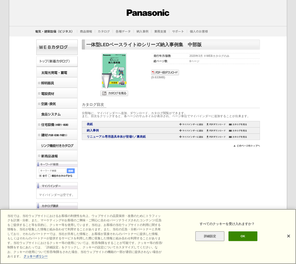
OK (242, 236)
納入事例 (93, 130)
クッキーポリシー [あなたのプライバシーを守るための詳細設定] (36, 256)
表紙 (90, 124)
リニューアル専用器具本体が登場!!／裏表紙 (116, 136)
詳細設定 (210, 236)
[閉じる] (289, 236)
